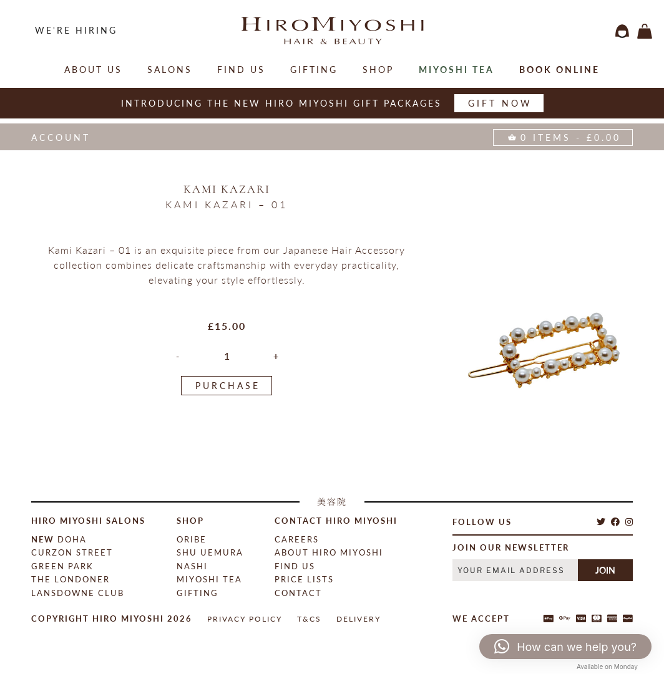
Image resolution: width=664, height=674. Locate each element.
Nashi (192, 566)
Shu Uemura (210, 552)
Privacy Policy (244, 618)
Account (60, 137)
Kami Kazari (226, 189)
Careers (297, 539)
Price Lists (304, 579)
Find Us (241, 69)
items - (645, 31)
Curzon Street (72, 552)
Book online (559, 69)
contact (298, 593)
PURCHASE (227, 385)
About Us (93, 69)
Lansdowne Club (77, 593)
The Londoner (70, 579)
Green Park (62, 566)
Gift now (500, 103)
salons (169, 69)
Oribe (192, 539)
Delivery (358, 618)
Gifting (314, 69)
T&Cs (309, 618)
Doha (59, 539)
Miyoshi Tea (456, 69)
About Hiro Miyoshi (329, 552)
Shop (378, 69)
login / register (622, 31)
